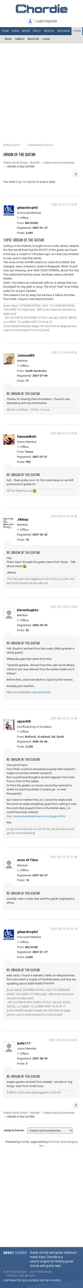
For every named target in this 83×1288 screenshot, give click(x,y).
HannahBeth (26, 437)
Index (8, 39)
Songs (15, 31)
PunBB (25, 1141)
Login (46, 39)
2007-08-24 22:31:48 (63, 857)
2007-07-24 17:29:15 (64, 204)
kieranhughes (28, 610)
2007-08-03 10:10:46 (63, 516)
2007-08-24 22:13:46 (63, 718)
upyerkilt (24, 721)
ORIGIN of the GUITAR (19, 154)
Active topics (11, 145)
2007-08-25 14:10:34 (64, 929)
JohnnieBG (26, 355)
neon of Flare (27, 860)
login (19, 181)
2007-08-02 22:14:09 (63, 433)
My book (49, 31)
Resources (63, 31)
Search (19, 39)
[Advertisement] (41, 87)
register (31, 181)
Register (33, 39)
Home (5, 31)
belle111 (24, 1043)
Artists (26, 31)
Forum (77, 31)
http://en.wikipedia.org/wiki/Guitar (28, 692)
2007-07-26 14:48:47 (64, 352)
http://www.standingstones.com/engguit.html (36, 816)
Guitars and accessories (59, 162)
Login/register (46, 21)
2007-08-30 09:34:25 (63, 1040)
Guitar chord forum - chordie (21, 162)
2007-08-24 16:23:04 (63, 607)
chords (55, 1280)
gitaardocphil (27, 208)
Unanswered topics (39, 145)
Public (37, 31)
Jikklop (22, 519)
